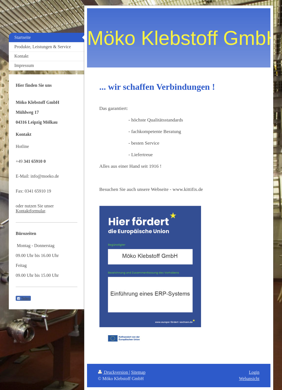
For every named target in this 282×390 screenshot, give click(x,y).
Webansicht (249, 378)
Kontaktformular (30, 210)
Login (254, 372)
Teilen (23, 298)
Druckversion (113, 372)
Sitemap (138, 372)
